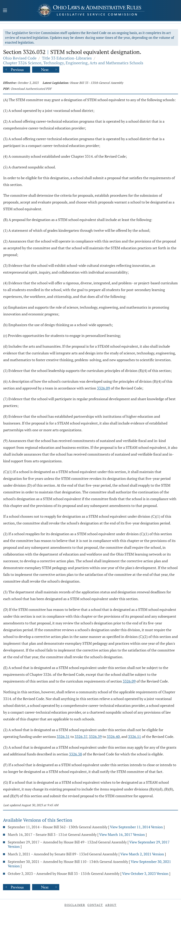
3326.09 (103, 388)
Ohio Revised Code (20, 58)
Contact (95, 905)
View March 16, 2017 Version (122, 834)
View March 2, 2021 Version (142, 854)
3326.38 (75, 754)
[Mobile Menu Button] (5, 11)
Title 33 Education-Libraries (67, 58)
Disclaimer (74, 905)
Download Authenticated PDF (31, 89)
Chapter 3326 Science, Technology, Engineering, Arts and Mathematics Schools (73, 63)
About (111, 905)
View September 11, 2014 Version (136, 827)
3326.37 (81, 736)
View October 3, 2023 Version (145, 873)
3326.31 (63, 736)
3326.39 (95, 736)
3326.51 (134, 736)
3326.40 (113, 736)
